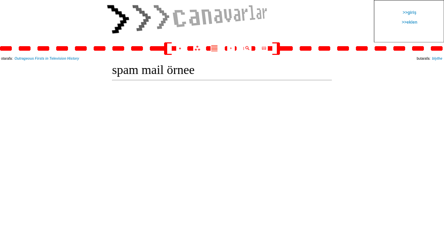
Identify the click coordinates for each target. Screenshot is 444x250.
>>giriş (409, 12)
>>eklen (409, 22)
